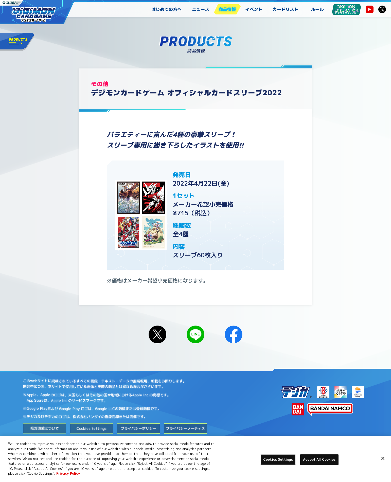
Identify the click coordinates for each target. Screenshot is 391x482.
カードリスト (285, 9)
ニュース (200, 9)
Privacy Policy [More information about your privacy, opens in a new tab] (68, 473)
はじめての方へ (166, 9)
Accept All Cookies (319, 459)
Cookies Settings (91, 428)
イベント (253, 9)
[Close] (382, 458)
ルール (317, 9)
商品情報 (227, 9)
